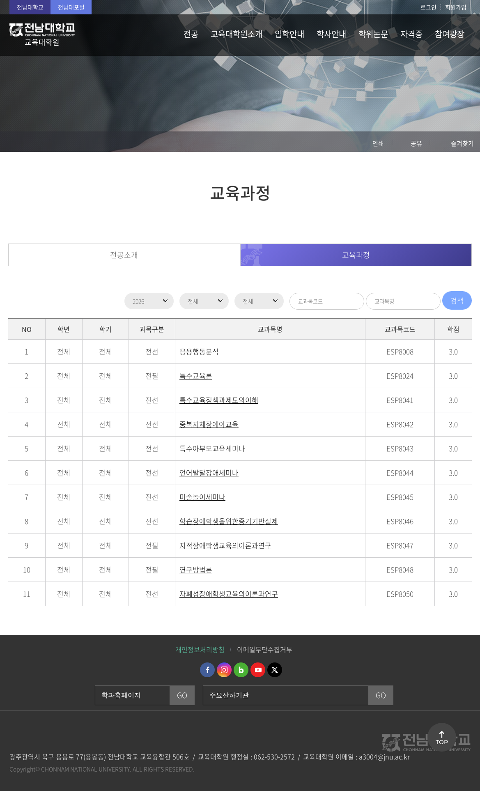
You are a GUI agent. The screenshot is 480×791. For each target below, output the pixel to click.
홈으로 (14, 141)
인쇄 (378, 143)
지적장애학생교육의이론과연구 (225, 545)
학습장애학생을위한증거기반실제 (228, 521)
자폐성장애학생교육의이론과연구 (228, 594)
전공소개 (124, 254)
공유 (416, 143)
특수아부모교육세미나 (212, 448)
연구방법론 (195, 569)
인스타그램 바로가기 (224, 669)
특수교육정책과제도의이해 (218, 400)
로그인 (428, 7)
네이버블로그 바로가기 (241, 669)
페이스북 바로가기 (207, 669)
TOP (442, 742)
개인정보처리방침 (200, 649)
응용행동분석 (199, 351)
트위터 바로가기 (274, 669)
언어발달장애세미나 (209, 472)
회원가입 (455, 7)
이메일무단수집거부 (264, 649)
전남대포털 (71, 7)
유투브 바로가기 (257, 669)
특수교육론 (195, 375)
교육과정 (356, 254)
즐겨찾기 (462, 143)
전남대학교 (30, 7)
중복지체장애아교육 (209, 424)
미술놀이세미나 (202, 497)
